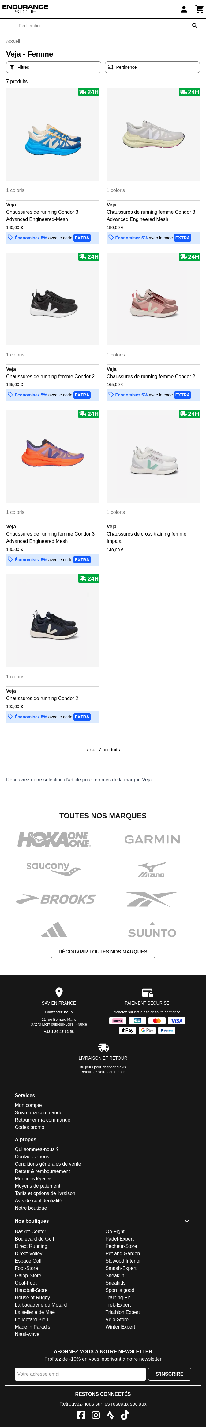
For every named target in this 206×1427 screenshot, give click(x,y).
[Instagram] (96, 1416)
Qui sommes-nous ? (37, 1149)
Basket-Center (30, 1231)
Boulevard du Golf (34, 1238)
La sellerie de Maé (35, 1312)
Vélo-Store (117, 1319)
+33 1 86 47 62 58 (59, 1032)
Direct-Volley (29, 1253)
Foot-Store (26, 1268)
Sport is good (120, 1290)
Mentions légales (33, 1178)
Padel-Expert (120, 1238)
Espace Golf (28, 1260)
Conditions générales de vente (48, 1164)
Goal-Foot (26, 1282)
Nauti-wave (27, 1334)
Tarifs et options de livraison (45, 1193)
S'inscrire (170, 1374)
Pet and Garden (123, 1253)
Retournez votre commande (102, 1072)
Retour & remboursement (42, 1171)
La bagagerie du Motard (41, 1304)
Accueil (13, 41)
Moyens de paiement (38, 1186)
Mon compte (28, 1105)
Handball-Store (31, 1290)
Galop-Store (28, 1275)
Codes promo (29, 1127)
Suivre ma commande (39, 1112)
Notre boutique (31, 1208)
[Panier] (200, 9)
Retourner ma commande (42, 1120)
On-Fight (115, 1231)
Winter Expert (120, 1326)
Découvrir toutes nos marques (102, 951)
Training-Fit (118, 1297)
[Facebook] (81, 1416)
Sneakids (116, 1282)
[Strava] (110, 1416)
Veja (11, 204)
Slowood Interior (123, 1260)
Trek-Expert (118, 1304)
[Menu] (7, 26)
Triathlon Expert (123, 1312)
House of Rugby (32, 1297)
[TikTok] (125, 1416)
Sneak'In (115, 1275)
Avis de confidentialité (38, 1200)
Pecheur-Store (121, 1246)
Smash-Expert (121, 1268)
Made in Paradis (33, 1326)
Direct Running (31, 1246)
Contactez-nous (59, 1012)
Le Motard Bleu (31, 1319)
